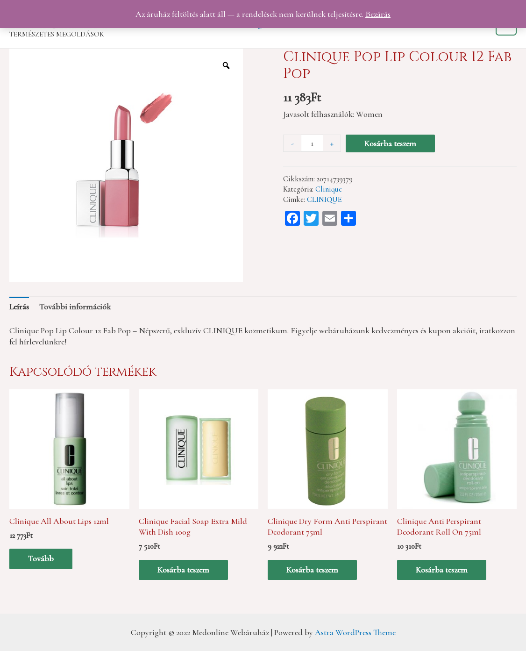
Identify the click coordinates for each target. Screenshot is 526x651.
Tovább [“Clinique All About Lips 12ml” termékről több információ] (41, 558)
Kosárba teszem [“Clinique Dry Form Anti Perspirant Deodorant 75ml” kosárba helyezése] (312, 570)
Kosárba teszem (390, 143)
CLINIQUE (324, 199)
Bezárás (378, 14)
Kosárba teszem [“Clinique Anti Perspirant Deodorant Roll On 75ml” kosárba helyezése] (442, 570)
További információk (75, 306)
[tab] (19, 306)
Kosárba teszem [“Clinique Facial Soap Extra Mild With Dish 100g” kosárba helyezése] (183, 570)
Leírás (19, 306)
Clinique (328, 189)
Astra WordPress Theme (355, 632)
